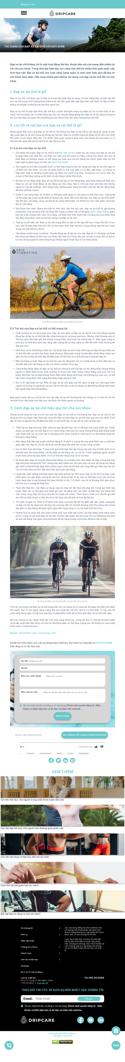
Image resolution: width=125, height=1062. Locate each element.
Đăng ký (89, 999)
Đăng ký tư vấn (28, 4)
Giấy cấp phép (27, 941)
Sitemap (25, 966)
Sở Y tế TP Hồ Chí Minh (32, 972)
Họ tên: (25, 661)
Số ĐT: (24, 668)
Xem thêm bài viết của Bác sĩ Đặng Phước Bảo (84, 735)
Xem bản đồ (42, 983)
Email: (28, 999)
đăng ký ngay (62, 716)
